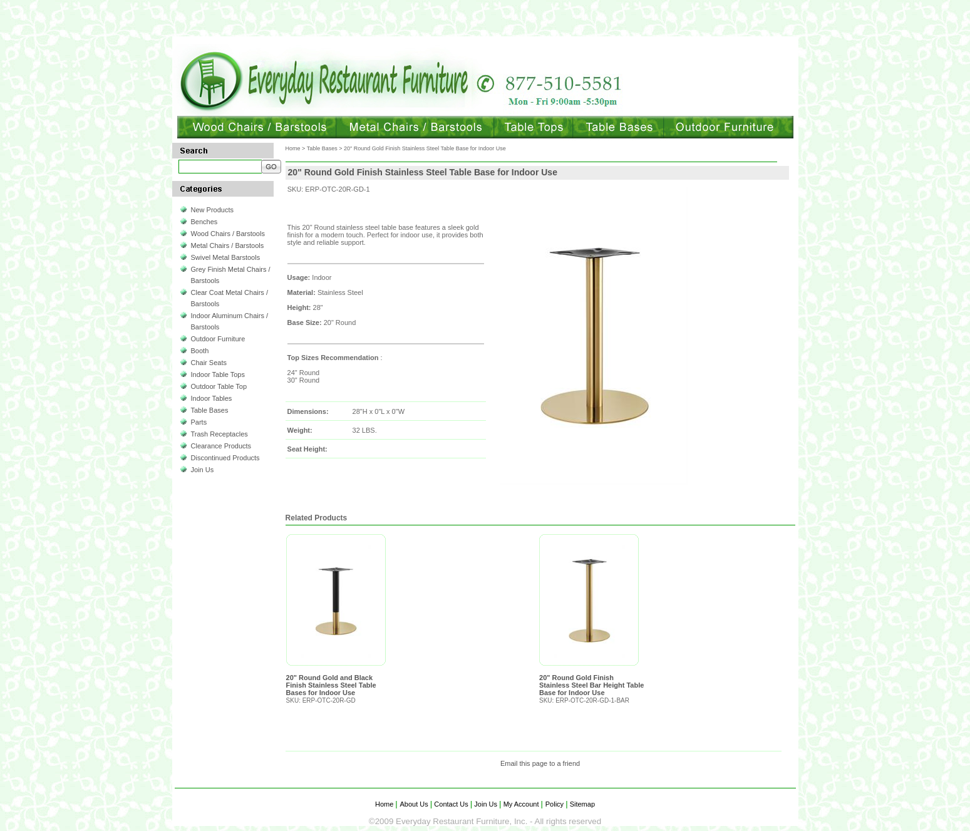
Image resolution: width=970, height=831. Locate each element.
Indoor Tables (211, 398)
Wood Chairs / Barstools (228, 233)
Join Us (202, 469)
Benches (204, 221)
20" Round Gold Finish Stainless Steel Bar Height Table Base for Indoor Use (591, 685)
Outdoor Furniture (218, 339)
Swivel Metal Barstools (226, 257)
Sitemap (581, 804)
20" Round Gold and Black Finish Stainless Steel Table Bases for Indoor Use (331, 685)
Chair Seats (209, 362)
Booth (200, 350)
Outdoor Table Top (219, 386)
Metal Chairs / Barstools (227, 245)
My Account (521, 804)
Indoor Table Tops (218, 374)
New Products (212, 210)
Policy (555, 804)
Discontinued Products (225, 458)
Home (293, 148)
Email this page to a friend (540, 763)
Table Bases (210, 410)
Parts (199, 422)
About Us (415, 804)
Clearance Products (221, 446)
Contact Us (451, 804)
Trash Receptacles (219, 434)
